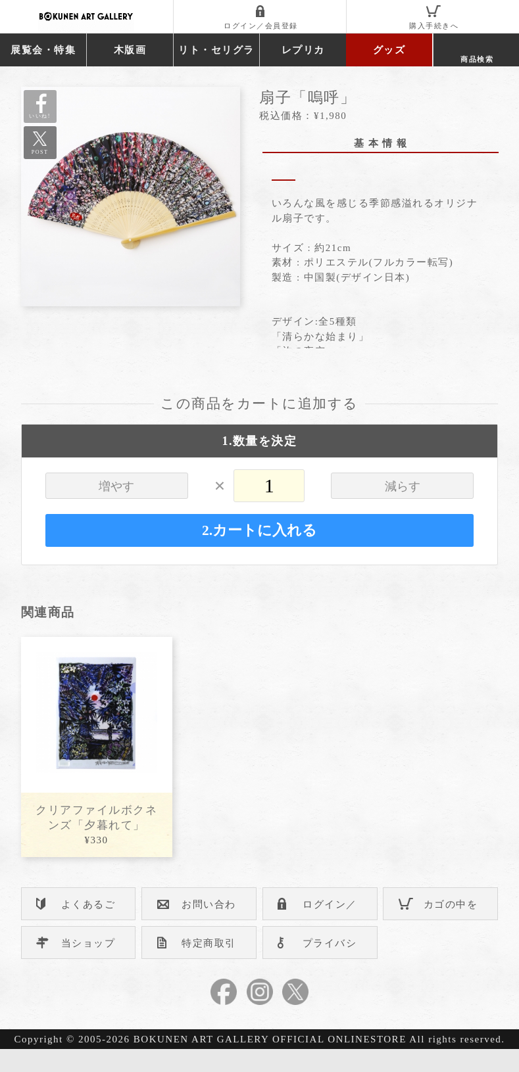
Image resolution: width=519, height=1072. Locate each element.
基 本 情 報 (381, 143)
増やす (116, 509)
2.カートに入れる (259, 553)
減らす (402, 509)
